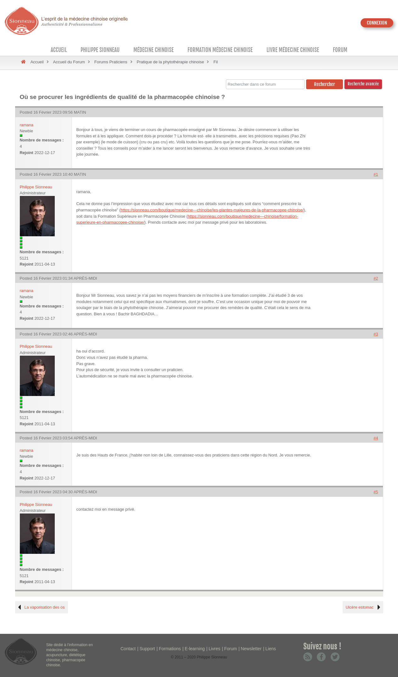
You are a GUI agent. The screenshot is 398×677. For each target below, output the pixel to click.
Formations (170, 648)
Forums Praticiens (110, 62)
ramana (26, 125)
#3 (375, 334)
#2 (375, 278)
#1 (375, 174)
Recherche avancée (363, 83)
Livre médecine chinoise (292, 50)
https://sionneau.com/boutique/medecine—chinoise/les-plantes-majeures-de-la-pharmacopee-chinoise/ (212, 210)
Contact (128, 648)
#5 (375, 492)
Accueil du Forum (69, 62)
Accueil (59, 50)
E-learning (195, 648)
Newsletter (251, 648)
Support (147, 648)
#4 (375, 438)
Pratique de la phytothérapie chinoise (170, 62)
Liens (271, 648)
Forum (340, 50)
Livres (214, 648)
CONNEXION (377, 23)
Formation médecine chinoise (220, 50)
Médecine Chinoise (153, 50)
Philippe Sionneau (100, 50)
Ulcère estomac (360, 607)
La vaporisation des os (45, 607)
